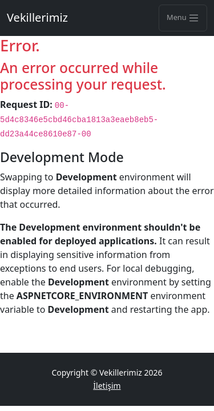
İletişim (106, 385)
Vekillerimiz (37, 17)
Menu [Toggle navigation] (183, 17)
